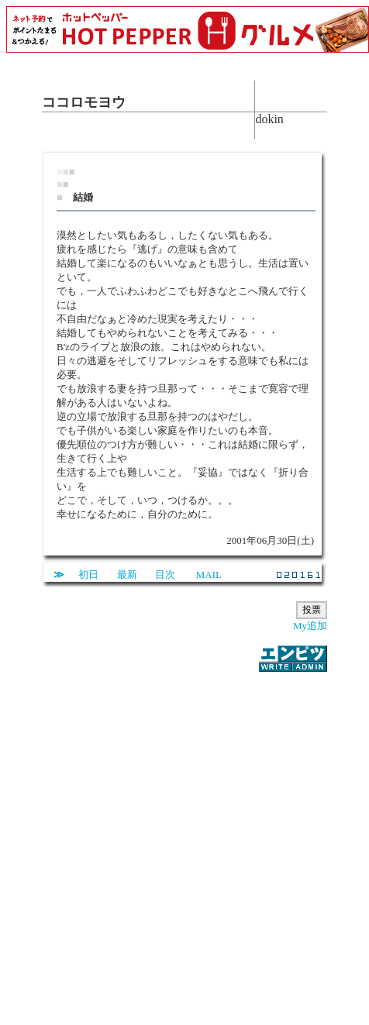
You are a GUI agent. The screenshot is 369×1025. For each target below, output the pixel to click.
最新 (127, 574)
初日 (88, 574)
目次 (165, 574)
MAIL (209, 574)
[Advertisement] (165, 839)
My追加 (310, 625)
